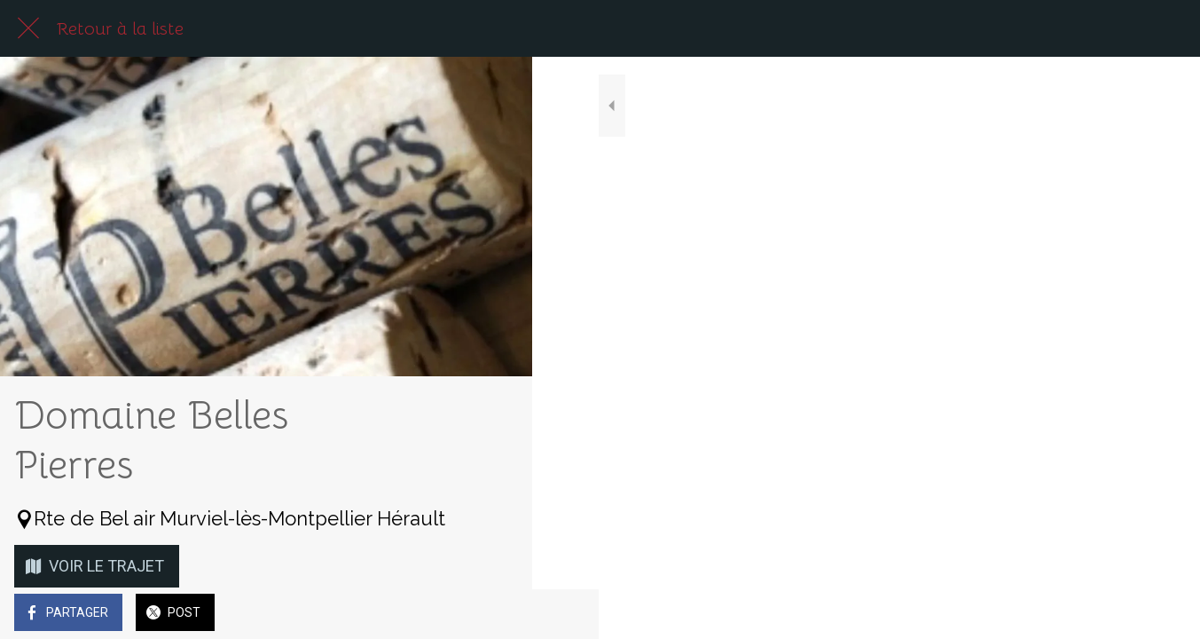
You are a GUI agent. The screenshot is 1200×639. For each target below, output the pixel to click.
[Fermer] (28, 28)
